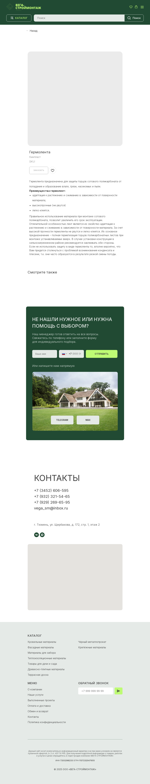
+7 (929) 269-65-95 (52, 502)
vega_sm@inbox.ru (51, 508)
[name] (44, 354)
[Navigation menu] (142, 7)
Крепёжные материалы (92, 647)
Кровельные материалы (42, 641)
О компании (35, 689)
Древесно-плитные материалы (46, 669)
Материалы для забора (42, 652)
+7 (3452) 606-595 (51, 490)
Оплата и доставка (39, 705)
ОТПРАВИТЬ (101, 353)
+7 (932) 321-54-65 (52, 496)
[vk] (36, 534)
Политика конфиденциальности (47, 722)
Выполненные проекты (41, 700)
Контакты (33, 716)
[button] (130, 6)
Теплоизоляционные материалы (47, 658)
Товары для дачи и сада (42, 663)
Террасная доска (38, 674)
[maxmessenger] (42, 534)
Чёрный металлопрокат (92, 641)
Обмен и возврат (38, 711)
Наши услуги (35, 694)
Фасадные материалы (41, 647)
